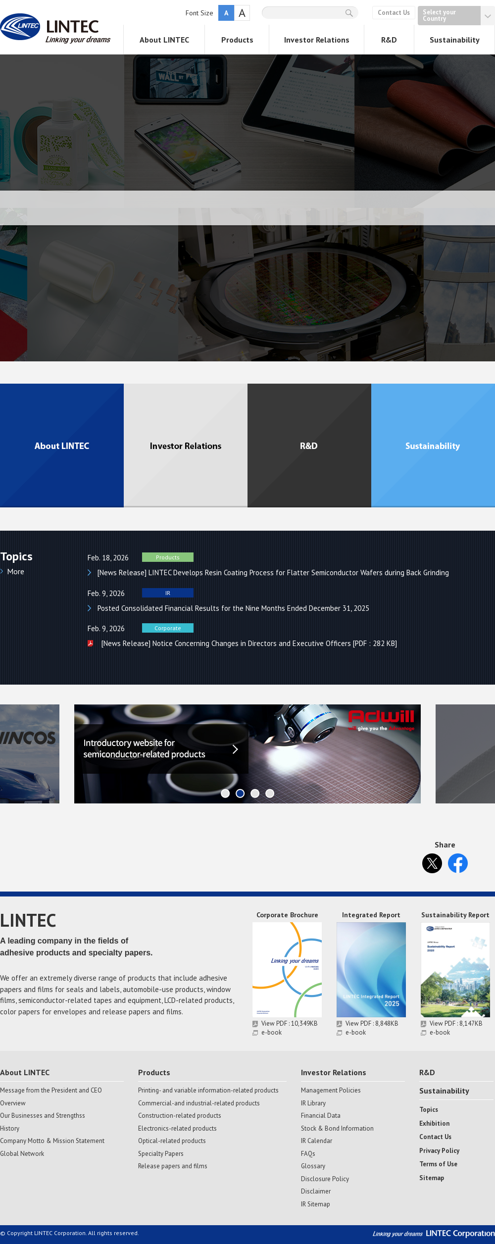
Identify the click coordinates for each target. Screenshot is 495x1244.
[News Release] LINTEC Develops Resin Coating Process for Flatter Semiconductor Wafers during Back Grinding (273, 572)
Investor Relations (316, 40)
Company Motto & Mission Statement (52, 1141)
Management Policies (331, 1091)
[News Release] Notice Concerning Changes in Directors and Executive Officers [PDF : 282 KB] (248, 643)
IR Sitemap (315, 1204)
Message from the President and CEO (51, 1091)
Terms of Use (438, 1164)
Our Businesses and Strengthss (42, 1116)
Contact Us (394, 12)
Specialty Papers (161, 1154)
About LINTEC (164, 40)
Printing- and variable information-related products (208, 1091)
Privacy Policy (439, 1151)
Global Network (22, 1154)
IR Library (313, 1103)
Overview (13, 1103)
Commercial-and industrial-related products (199, 1103)
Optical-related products (172, 1141)
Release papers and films (172, 1166)
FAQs (308, 1154)
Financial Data (321, 1116)
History (9, 1129)
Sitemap (431, 1178)
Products (237, 40)
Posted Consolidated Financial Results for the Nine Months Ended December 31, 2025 (233, 608)
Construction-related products (179, 1116)
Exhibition (434, 1124)
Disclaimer (316, 1191)
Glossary (313, 1166)
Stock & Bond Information (337, 1129)
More (15, 571)
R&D (389, 40)
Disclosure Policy (325, 1179)
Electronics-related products (177, 1129)
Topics (428, 1110)
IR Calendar (316, 1141)
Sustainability (455, 40)
